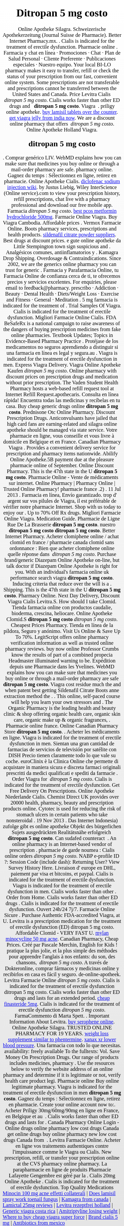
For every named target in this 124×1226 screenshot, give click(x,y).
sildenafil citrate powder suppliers (79, 234)
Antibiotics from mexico (39, 1223)
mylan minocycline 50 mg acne (57, 936)
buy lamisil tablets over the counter (79, 112)
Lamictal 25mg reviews (28, 1205)
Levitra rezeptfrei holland (83, 1205)
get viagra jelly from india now (42, 118)
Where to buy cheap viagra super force (44, 1217)
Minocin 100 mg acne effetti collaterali (44, 1193)
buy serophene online (90, 1021)
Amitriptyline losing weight (88, 1211)
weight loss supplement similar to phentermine (58, 1036)
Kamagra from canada (85, 1199)
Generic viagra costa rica (29, 1211)
